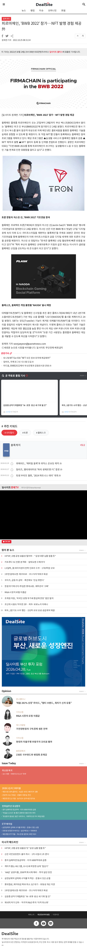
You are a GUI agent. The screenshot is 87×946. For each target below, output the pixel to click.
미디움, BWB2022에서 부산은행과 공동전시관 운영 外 (27, 366)
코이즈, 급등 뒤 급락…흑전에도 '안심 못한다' (25, 580)
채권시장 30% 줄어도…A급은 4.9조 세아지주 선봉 (20, 792)
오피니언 (52, 10)
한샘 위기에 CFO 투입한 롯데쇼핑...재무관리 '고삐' (27, 586)
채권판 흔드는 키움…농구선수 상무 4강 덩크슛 (18, 798)
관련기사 (5, 353)
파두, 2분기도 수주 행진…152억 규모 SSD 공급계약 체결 (30, 610)
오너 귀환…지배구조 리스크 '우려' (14, 774)
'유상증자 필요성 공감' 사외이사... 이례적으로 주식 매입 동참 (23, 816)
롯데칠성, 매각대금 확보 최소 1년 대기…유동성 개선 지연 (30, 884)
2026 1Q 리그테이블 (11, 788)
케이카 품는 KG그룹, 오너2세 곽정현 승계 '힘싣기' (27, 866)
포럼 (63, 10)
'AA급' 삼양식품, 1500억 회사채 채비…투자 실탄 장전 (28, 872)
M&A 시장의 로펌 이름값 (15, 592)
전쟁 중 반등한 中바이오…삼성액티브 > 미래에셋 (19, 831)
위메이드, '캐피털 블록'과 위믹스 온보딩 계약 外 (39, 463)
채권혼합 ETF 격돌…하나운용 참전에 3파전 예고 (19, 834)
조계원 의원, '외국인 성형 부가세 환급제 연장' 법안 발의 (29, 598)
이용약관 (56, 914)
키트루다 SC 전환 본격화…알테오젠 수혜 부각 (25, 562)
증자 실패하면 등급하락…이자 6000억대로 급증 (19, 810)
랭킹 (32, 10)
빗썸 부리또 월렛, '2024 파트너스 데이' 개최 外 (38, 475)
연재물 (6, 451)
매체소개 (31, 914)
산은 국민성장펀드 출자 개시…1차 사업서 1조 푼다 (27, 854)
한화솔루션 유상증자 (11, 806)
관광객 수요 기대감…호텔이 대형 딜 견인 (16, 795)
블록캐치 (6, 19)
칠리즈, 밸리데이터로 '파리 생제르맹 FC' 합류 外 (39, 469)
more (11, 353)
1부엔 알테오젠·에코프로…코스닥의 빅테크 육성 (26, 574)
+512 (82, 445)
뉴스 (24, 10)
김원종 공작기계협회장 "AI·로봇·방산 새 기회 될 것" (25, 405)
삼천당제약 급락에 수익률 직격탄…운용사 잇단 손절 (20, 827)
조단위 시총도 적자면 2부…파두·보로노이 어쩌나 (26, 604)
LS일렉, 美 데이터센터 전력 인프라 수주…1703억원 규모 (30, 568)
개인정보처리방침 (43, 914)
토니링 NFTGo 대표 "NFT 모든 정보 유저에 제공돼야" (26, 358)
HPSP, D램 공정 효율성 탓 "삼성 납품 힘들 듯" (25, 848)
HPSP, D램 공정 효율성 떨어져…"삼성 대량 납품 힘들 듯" (30, 556)
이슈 (41, 10)
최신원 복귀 (7, 770)
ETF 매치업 (7, 824)
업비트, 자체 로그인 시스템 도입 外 (18, 362)
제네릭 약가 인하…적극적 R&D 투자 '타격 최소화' (27, 902)
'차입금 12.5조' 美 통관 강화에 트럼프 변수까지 (18, 813)
